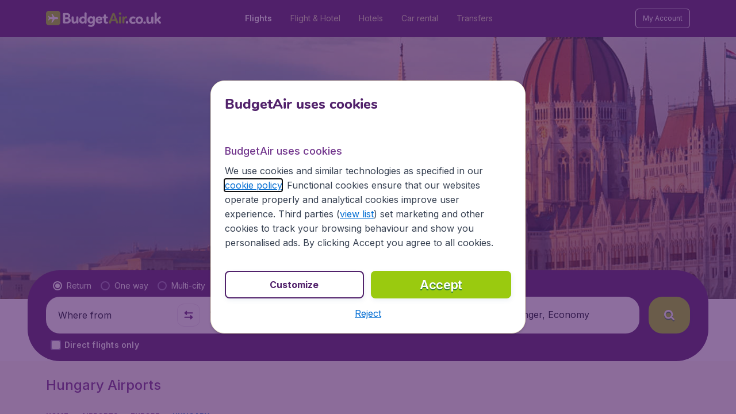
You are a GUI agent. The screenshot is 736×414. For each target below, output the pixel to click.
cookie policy (253, 185)
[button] (368, 313)
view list (357, 214)
